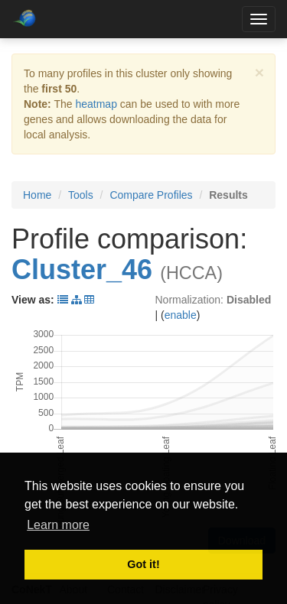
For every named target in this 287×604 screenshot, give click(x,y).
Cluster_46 (81, 269)
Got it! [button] (143, 564)
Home (37, 195)
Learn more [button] (58, 524)
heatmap (95, 104)
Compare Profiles (150, 195)
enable (181, 315)
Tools (80, 195)
